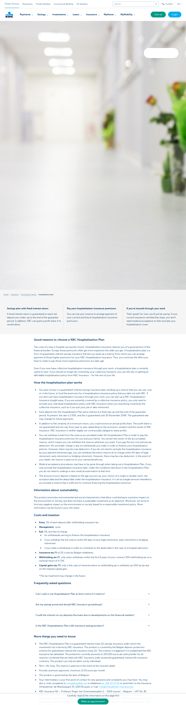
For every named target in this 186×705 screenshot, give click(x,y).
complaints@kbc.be (76, 683)
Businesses (27, 4)
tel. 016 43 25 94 (110, 683)
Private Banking (43, 4)
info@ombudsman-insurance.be (116, 687)
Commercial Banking (63, 4)
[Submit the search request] (156, 4)
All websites (82, 4)
